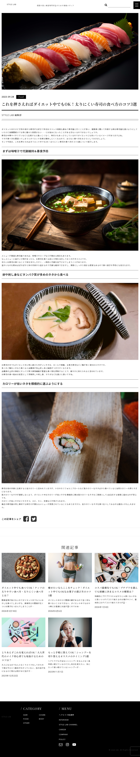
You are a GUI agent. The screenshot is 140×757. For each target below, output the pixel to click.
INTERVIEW (64, 719)
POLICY (62, 739)
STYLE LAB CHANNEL (68, 724)
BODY (41, 718)
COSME (42, 715)
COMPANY (63, 734)
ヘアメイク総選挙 (66, 715)
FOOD (26, 718)
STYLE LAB (11, 4)
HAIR (25, 715)
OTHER (26, 723)
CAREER (62, 729)
